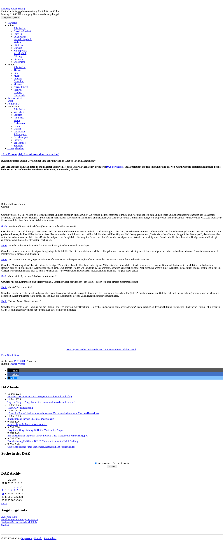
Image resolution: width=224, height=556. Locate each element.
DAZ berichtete (114, 166)
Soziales (18, 114)
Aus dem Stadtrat (22, 31)
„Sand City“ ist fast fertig (20, 407)
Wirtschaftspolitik (23, 39)
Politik (10, 25)
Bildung (18, 56)
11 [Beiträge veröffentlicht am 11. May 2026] (3, 493)
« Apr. (4, 503)
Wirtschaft (19, 112)
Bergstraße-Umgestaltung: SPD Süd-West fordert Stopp (35, 430)
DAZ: (4, 226)
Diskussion (19, 123)
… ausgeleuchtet (15, 148)
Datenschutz (50, 538)
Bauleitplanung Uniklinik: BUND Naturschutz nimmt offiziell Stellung (42, 441)
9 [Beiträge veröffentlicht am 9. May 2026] (18, 490)
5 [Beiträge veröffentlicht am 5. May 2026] (5, 490)
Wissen (17, 128)
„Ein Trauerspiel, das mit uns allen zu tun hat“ (30, 154)
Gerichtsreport (21, 137)
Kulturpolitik (20, 50)
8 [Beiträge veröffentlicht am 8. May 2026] (14, 490)
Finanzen (18, 59)
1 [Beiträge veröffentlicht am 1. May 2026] (14, 486)
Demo (17, 126)
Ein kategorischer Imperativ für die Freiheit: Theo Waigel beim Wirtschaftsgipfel (47, 435)
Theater (17, 70)
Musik (17, 75)
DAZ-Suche (104, 463)
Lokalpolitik (20, 36)
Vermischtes (13, 106)
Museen (18, 84)
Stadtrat (5, 525)
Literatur (18, 78)
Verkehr (18, 42)
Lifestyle (18, 140)
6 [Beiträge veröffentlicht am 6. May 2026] (8, 490)
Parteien (18, 34)
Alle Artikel (20, 28)
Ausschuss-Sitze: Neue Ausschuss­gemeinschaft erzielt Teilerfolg (39, 396)
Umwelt (18, 48)
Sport (10, 101)
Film (16, 73)
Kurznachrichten (15, 98)
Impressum (26, 538)
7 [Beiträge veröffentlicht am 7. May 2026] (11, 490)
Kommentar (13, 103)
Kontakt (38, 538)
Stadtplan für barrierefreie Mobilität (19, 522)
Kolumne (18, 145)
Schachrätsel (20, 142)
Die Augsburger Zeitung (13, 8)
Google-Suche (123, 463)
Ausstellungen (21, 87)
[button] (13, 370)
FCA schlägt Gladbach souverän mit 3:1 (27, 424)
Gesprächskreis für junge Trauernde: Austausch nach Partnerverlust (41, 446)
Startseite (12, 22)
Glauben (18, 92)
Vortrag (17, 120)
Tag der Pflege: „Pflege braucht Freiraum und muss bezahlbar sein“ (41, 402)
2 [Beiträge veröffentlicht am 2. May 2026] (18, 486)
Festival (18, 89)
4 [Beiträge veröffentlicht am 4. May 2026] (2, 490)
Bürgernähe (19, 61)
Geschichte (19, 131)
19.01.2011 (20, 361)
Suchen (111, 466)
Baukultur (19, 81)
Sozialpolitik (20, 53)
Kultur (10, 64)
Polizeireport (20, 134)
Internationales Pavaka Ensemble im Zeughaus (30, 419)
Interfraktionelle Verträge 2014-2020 (19, 519)
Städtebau (18, 45)
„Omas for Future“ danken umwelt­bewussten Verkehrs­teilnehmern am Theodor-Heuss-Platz (53, 413)
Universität (19, 95)
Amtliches (19, 117)
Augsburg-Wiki (9, 516)
